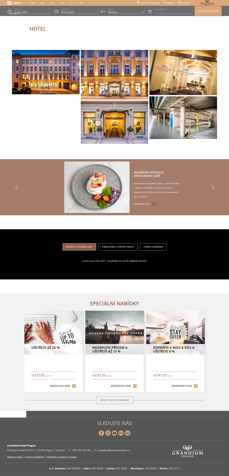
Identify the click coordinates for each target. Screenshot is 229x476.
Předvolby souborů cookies (62, 457)
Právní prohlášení (34, 457)
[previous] (16, 187)
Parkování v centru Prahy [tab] (118, 247)
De (52, 3)
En (42, 3)
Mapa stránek (14, 457)
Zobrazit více (145, 202)
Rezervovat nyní (208, 11)
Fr (81, 3)
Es (62, 3)
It (72, 3)
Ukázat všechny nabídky (114, 400)
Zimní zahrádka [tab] (153, 247)
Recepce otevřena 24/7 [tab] (79, 247)
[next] (213, 187)
